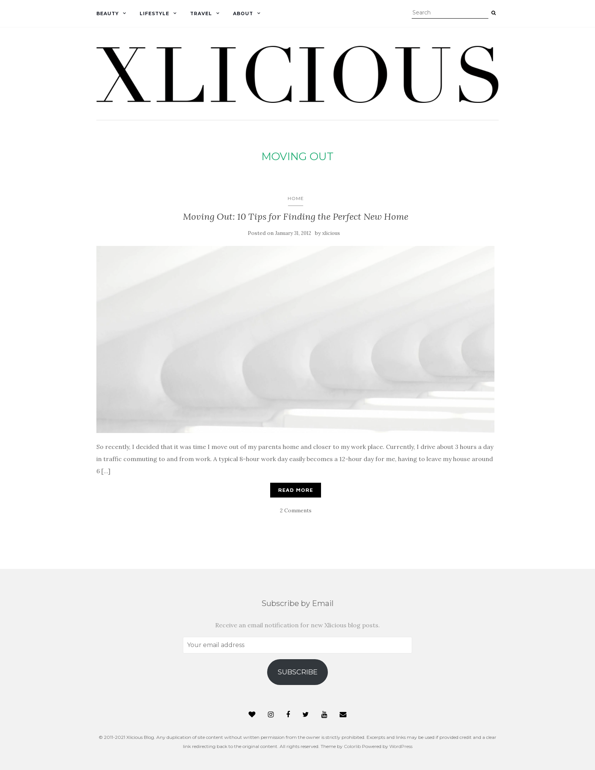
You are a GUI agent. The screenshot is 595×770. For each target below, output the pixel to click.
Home (296, 198)
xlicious (331, 233)
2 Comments (296, 510)
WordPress (400, 746)
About (243, 13)
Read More (295, 490)
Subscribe (298, 672)
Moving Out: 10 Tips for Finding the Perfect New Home (295, 216)
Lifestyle (154, 13)
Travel (201, 13)
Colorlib (352, 746)
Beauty (107, 13)
